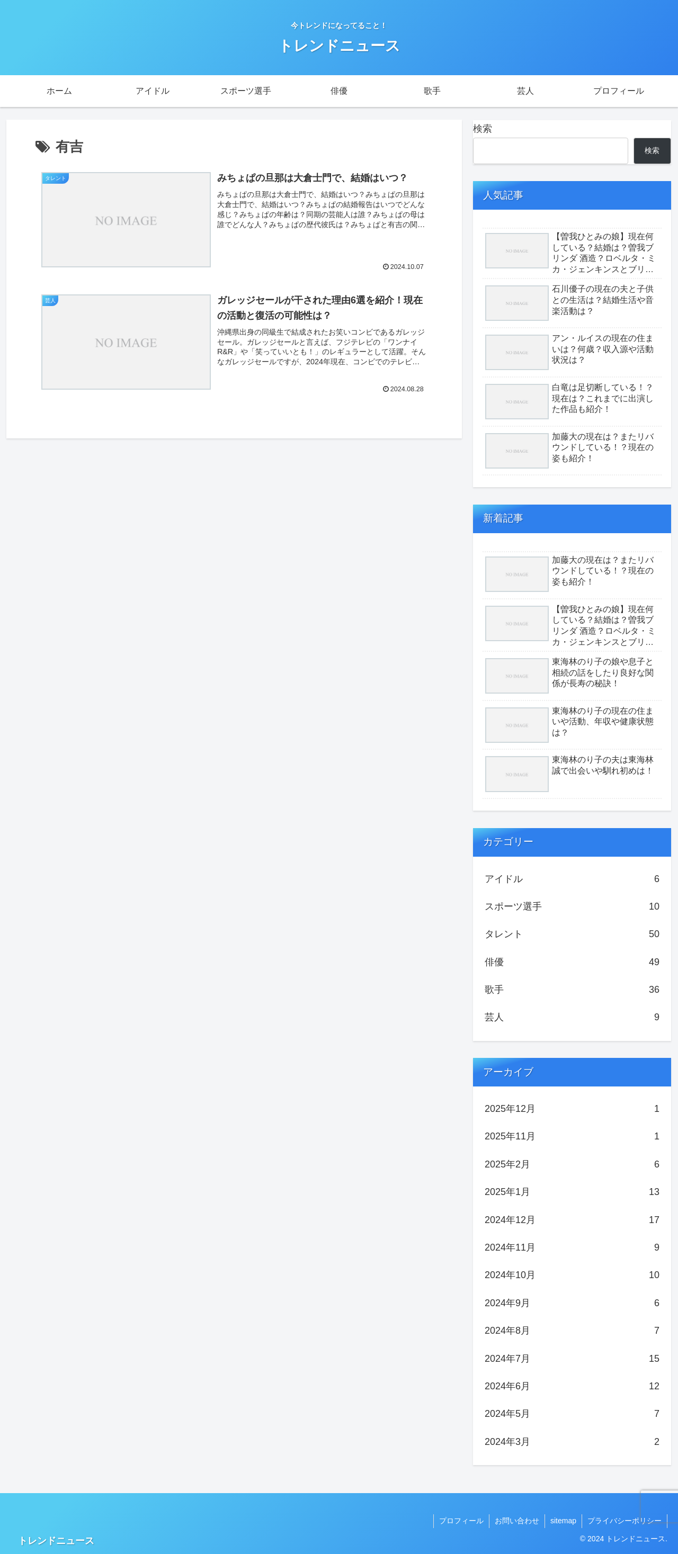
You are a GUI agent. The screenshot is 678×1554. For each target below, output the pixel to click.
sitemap (563, 1520)
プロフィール (461, 1520)
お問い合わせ (517, 1520)
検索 (482, 128)
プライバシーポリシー (624, 1520)
